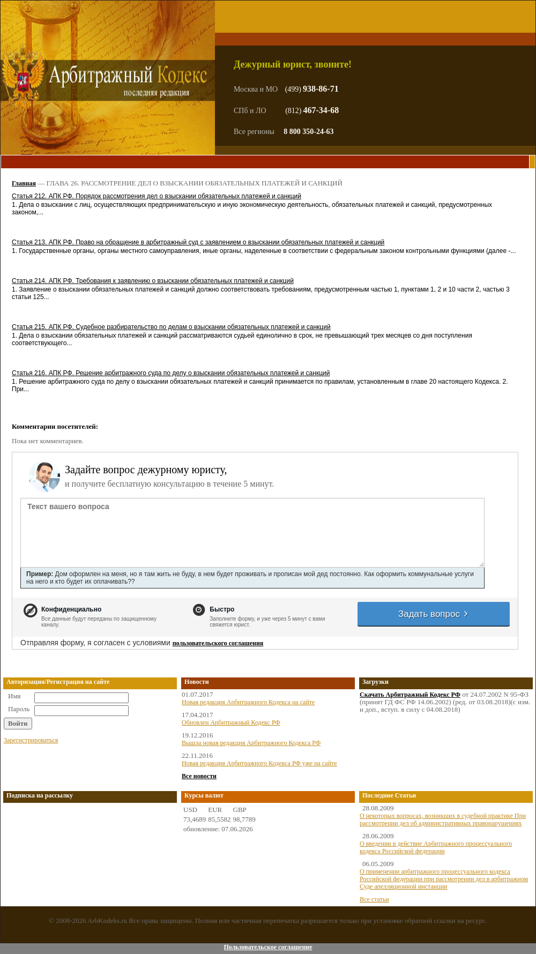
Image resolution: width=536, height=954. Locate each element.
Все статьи (374, 899)
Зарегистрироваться (31, 740)
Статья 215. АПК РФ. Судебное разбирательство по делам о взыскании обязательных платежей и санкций (171, 327)
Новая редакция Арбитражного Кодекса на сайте (248, 702)
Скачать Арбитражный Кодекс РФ (410, 694)
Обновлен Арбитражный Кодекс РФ (231, 722)
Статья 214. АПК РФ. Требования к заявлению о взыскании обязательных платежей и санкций (153, 281)
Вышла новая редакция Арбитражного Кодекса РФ (251, 743)
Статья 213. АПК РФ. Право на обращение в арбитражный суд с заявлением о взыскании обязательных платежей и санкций (198, 242)
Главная (24, 183)
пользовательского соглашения (218, 643)
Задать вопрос (433, 614)
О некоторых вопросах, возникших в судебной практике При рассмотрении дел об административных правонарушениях (443, 819)
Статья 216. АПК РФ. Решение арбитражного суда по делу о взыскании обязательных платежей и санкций (171, 373)
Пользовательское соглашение (268, 947)
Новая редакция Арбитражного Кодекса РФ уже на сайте (259, 763)
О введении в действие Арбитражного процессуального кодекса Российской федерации (436, 847)
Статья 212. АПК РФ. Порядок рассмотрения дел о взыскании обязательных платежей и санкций (156, 196)
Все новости (199, 776)
